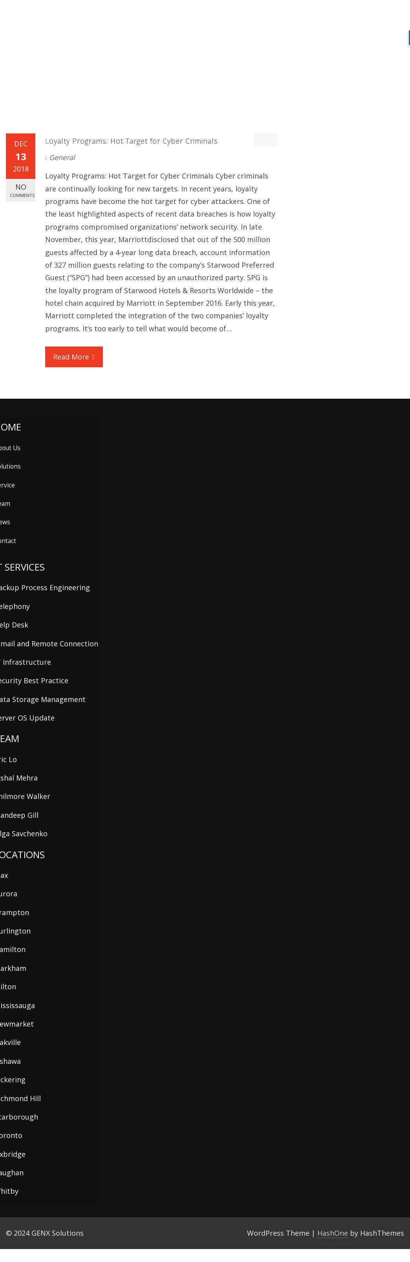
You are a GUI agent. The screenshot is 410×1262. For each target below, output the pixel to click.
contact (358, 14)
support (329, 14)
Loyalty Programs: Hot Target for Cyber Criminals (131, 141)
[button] (382, 14)
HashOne (332, 1233)
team (272, 15)
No (22, 190)
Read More (74, 356)
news (304, 14)
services (239, 15)
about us (177, 14)
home (149, 14)
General (62, 157)
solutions (208, 14)
